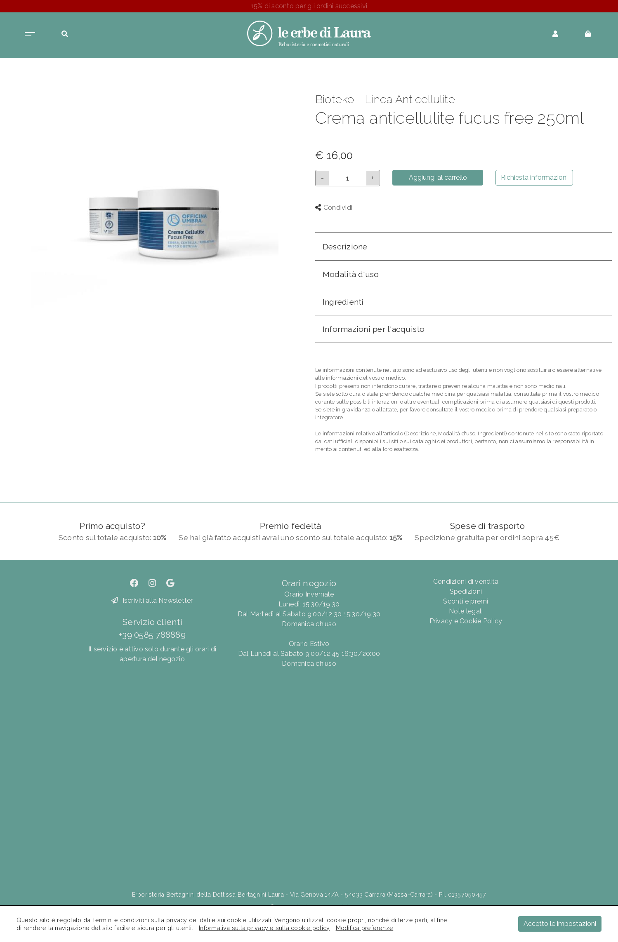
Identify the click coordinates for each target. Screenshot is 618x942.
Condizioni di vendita (465, 581)
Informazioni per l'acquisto (374, 329)
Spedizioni (466, 591)
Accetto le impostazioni (560, 924)
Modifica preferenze (365, 927)
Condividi (333, 207)
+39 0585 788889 (152, 635)
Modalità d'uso (351, 274)
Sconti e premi (465, 601)
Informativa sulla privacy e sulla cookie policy (264, 927)
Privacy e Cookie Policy (465, 621)
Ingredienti (343, 301)
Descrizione (345, 246)
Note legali (466, 611)
